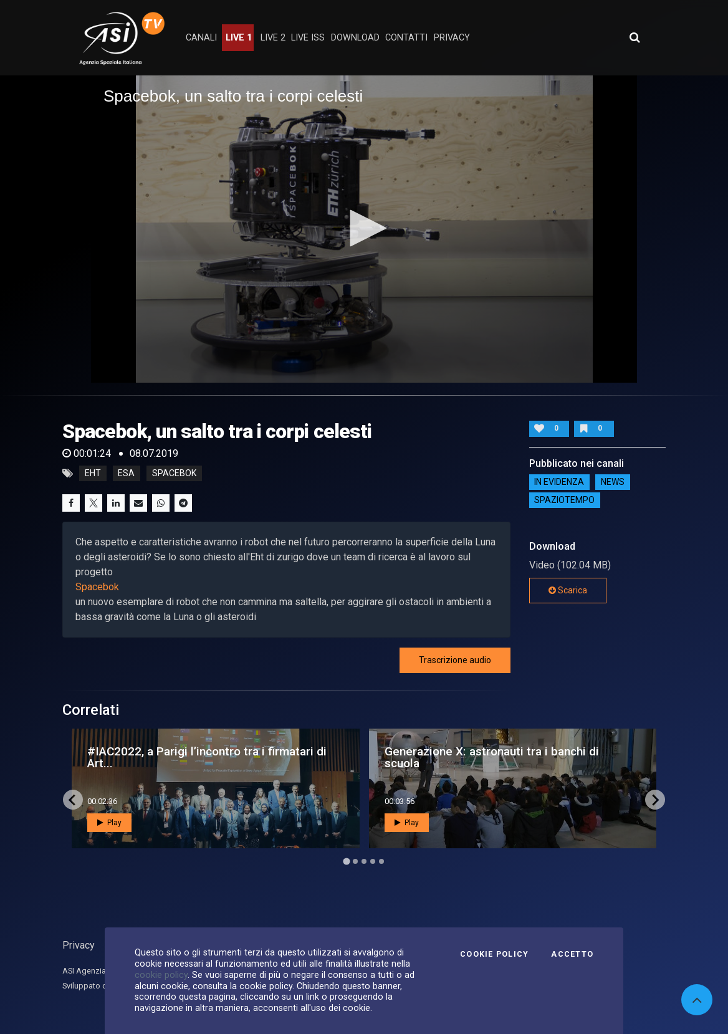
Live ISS (308, 37)
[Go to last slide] (73, 800)
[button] (364, 228)
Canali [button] (201, 37)
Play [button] (109, 822)
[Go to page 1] (346, 861)
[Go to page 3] (364, 861)
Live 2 (273, 37)
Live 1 (239, 37)
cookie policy (161, 975)
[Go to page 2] (355, 861)
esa (126, 474)
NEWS (613, 482)
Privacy (78, 945)
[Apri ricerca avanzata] (634, 37)
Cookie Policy (494, 954)
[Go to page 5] (381, 861)
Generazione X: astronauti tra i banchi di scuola (492, 757)
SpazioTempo (564, 500)
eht (93, 474)
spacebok (174, 474)
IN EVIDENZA (559, 482)
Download (355, 37)
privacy (452, 37)
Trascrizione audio (455, 660)
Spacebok (97, 587)
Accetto (572, 954)
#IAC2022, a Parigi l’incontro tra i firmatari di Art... (207, 757)
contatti (406, 37)
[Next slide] (655, 800)
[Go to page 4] (372, 861)
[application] (364, 229)
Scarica (567, 590)
